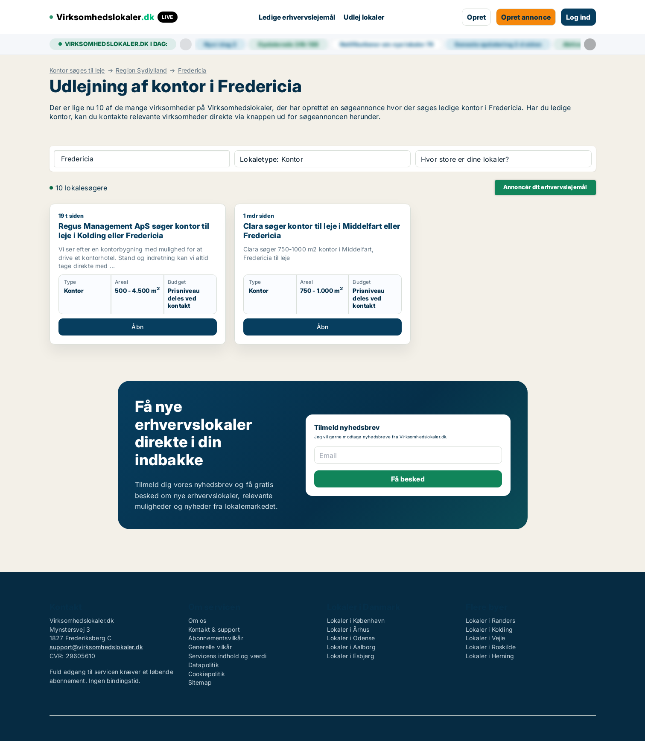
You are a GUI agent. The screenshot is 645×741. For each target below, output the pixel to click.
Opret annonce (526, 17)
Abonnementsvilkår (215, 638)
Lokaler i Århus (348, 629)
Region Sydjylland (141, 70)
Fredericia (192, 70)
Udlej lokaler (364, 17)
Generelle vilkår (210, 647)
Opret (476, 17)
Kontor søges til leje (77, 70)
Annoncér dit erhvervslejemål (545, 187)
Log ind (578, 17)
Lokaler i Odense (351, 638)
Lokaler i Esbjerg (350, 655)
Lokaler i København (356, 620)
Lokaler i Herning (490, 655)
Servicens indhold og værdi (227, 655)
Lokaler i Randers (490, 620)
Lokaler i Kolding (489, 629)
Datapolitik (203, 664)
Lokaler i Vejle (485, 638)
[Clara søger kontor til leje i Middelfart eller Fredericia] (322, 274)
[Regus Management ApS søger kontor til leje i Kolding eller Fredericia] (137, 274)
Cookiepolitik (206, 673)
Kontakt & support (214, 629)
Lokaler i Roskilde (491, 647)
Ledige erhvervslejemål (297, 17)
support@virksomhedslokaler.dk (96, 647)
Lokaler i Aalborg (351, 647)
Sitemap (200, 682)
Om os (197, 620)
